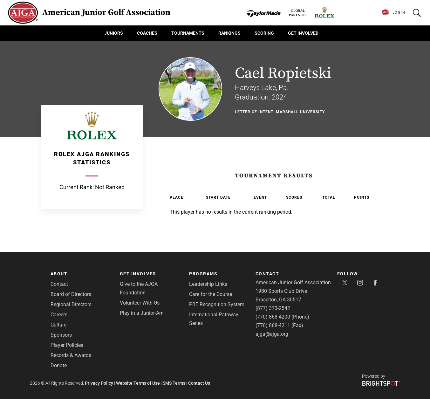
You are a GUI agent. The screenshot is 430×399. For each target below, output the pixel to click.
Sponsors (61, 335)
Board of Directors (71, 294)
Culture (58, 325)
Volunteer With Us (140, 303)
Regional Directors (71, 304)
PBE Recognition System (216, 304)
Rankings (229, 33)
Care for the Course (210, 294)
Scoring (264, 33)
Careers (59, 315)
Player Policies (67, 345)
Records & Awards (71, 355)
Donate (59, 365)
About (59, 273)
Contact (59, 284)
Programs (203, 273)
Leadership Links (208, 284)
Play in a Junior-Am (142, 313)
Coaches (147, 33)
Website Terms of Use (138, 383)
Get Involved (303, 33)
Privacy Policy (99, 383)
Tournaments (187, 33)
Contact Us (199, 383)
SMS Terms (174, 383)
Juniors (113, 33)
